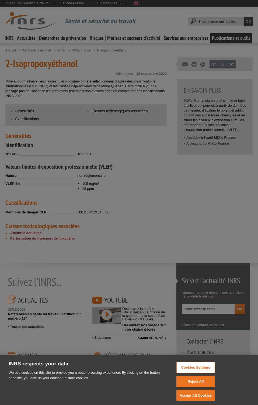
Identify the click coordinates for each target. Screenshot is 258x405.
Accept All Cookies (196, 398)
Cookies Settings (195, 371)
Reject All (195, 385)
